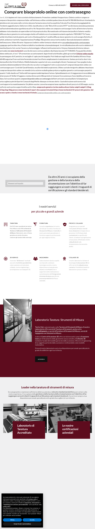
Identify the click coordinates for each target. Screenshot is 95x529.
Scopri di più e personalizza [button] (22, 524)
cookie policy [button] (6, 506)
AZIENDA (7, 14)
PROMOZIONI (81, 14)
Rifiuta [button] (12, 520)
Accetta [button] (32, 520)
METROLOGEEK (67, 14)
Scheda (34, 93)
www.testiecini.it (16, 51)
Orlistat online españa (84, 54)
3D (57, 14)
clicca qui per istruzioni (44, 90)
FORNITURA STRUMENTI (43, 14)
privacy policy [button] (33, 499)
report (33, 90)
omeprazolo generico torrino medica (50, 87)
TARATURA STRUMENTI (22, 14)
